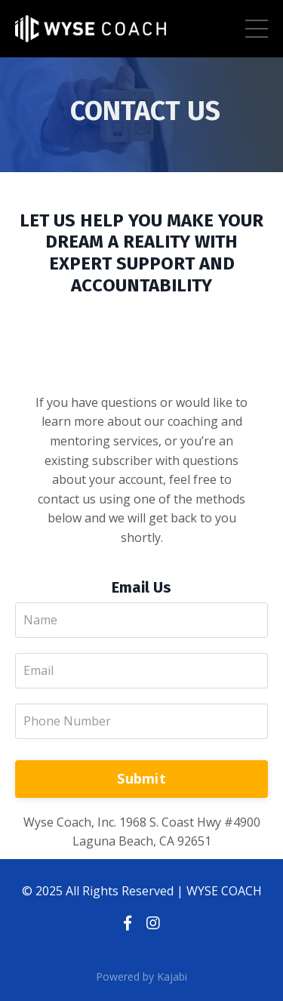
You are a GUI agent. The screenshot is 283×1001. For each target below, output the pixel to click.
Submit (141, 778)
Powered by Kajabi (141, 976)
